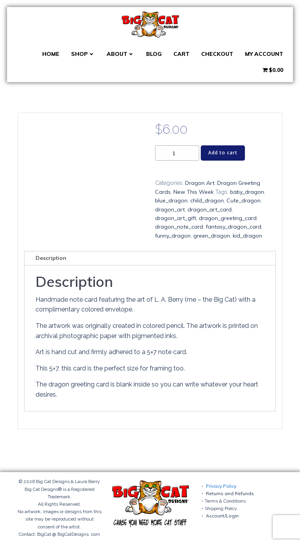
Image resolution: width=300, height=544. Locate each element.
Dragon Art (199, 182)
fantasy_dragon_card (233, 226)
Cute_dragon (244, 200)
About (120, 53)
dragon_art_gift (175, 218)
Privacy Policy (221, 486)
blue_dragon (171, 200)
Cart (181, 53)
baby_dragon (247, 191)
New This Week (193, 191)
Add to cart (223, 152)
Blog (154, 53)
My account (264, 53)
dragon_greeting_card (228, 218)
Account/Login (222, 516)
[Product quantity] (177, 153)
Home (50, 53)
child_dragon (207, 200)
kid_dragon (247, 235)
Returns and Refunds (230, 493)
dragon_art (170, 209)
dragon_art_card (210, 209)
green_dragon (211, 235)
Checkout (217, 53)
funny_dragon (173, 235)
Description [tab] (51, 257)
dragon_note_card (179, 226)
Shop (83, 53)
